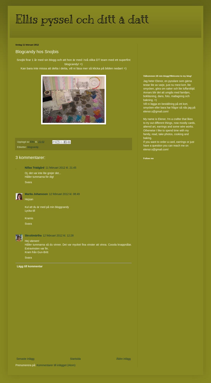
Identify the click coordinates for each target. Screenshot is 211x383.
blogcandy (32, 147)
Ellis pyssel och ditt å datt (82, 19)
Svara (28, 182)
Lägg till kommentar (30, 266)
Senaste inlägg (25, 358)
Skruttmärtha (33, 235)
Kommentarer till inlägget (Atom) (56, 365)
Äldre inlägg (123, 358)
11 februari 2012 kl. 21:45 (60, 167)
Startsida (75, 358)
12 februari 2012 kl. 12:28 (58, 235)
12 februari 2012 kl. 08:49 (64, 194)
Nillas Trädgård (34, 167)
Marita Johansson (36, 194)
